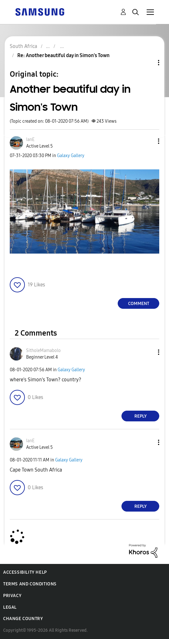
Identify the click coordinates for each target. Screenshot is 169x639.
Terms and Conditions (30, 584)
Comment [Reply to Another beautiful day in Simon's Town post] (138, 303)
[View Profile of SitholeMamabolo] (43, 350)
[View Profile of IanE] (30, 139)
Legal (10, 607)
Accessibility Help (25, 572)
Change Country (23, 618)
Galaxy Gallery (70, 155)
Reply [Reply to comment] (140, 416)
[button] (148, 141)
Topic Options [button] (148, 62)
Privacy (12, 595)
